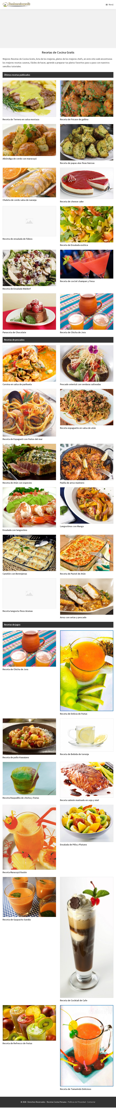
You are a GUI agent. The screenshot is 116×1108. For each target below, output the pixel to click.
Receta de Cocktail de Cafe (73, 1000)
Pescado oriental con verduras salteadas (80, 384)
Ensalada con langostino (15, 530)
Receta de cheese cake (72, 201)
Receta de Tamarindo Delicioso (75, 1089)
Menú (111, 4)
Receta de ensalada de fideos (17, 238)
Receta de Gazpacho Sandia (17, 919)
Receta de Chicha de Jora (73, 332)
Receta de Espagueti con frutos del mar (22, 439)
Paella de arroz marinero (72, 482)
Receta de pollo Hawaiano (16, 757)
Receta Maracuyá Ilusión (15, 872)
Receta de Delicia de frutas (73, 713)
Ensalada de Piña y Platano (73, 844)
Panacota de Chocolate (14, 332)
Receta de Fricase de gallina (74, 119)
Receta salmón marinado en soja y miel (79, 800)
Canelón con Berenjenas (15, 573)
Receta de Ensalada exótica (74, 245)
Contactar (91, 1102)
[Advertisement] (58, 28)
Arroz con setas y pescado (73, 617)
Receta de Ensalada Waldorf (17, 288)
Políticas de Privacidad (77, 1102)
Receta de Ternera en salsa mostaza (21, 119)
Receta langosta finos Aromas (18, 611)
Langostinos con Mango (72, 526)
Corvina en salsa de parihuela (17, 384)
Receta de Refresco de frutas (17, 1043)
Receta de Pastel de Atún (73, 573)
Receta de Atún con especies (17, 482)
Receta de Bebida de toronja (74, 754)
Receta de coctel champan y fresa (77, 281)
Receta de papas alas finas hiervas (77, 163)
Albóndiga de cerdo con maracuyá (19, 158)
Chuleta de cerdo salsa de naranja (19, 199)
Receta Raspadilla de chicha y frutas (21, 797)
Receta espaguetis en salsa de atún (78, 427)
